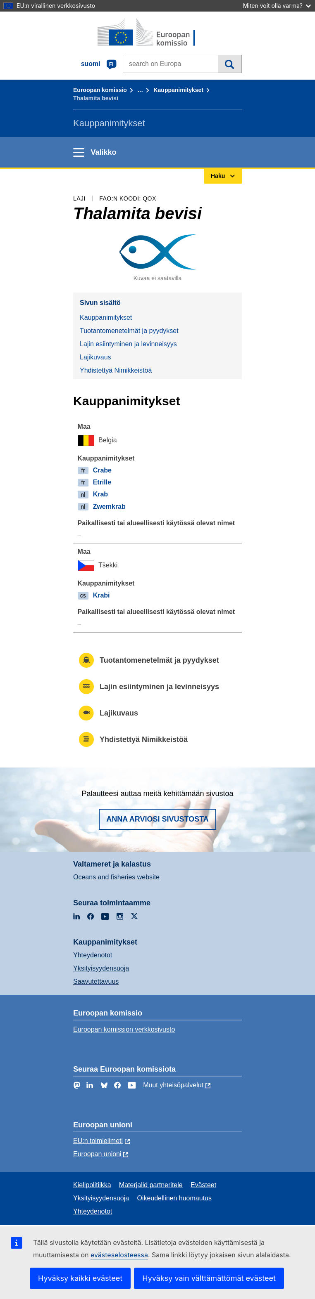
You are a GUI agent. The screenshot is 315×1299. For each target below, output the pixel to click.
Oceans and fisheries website (116, 877)
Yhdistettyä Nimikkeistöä (116, 370)
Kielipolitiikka (92, 1184)
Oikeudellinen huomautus (174, 1198)
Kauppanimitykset (178, 90)
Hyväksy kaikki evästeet (80, 1278)
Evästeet (203, 1184)
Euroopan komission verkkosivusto (124, 1029)
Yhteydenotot (92, 955)
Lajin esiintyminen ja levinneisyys (128, 343)
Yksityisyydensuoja (101, 968)
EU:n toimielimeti (98, 1140)
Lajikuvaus (95, 357)
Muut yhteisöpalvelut (173, 1085)
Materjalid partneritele (151, 1184)
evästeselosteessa (119, 1255)
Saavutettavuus (96, 981)
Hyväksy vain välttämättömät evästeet (209, 1278)
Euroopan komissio (100, 90)
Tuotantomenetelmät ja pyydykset (129, 330)
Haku (229, 64)
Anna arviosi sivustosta (157, 819)
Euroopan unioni (97, 1153)
